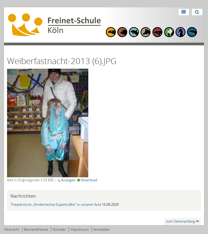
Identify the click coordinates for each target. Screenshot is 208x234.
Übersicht (12, 229)
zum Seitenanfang (180, 221)
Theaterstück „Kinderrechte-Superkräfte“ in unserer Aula (56, 204)
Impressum (79, 229)
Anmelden (101, 229)
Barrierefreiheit (36, 229)
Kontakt (59, 229)
